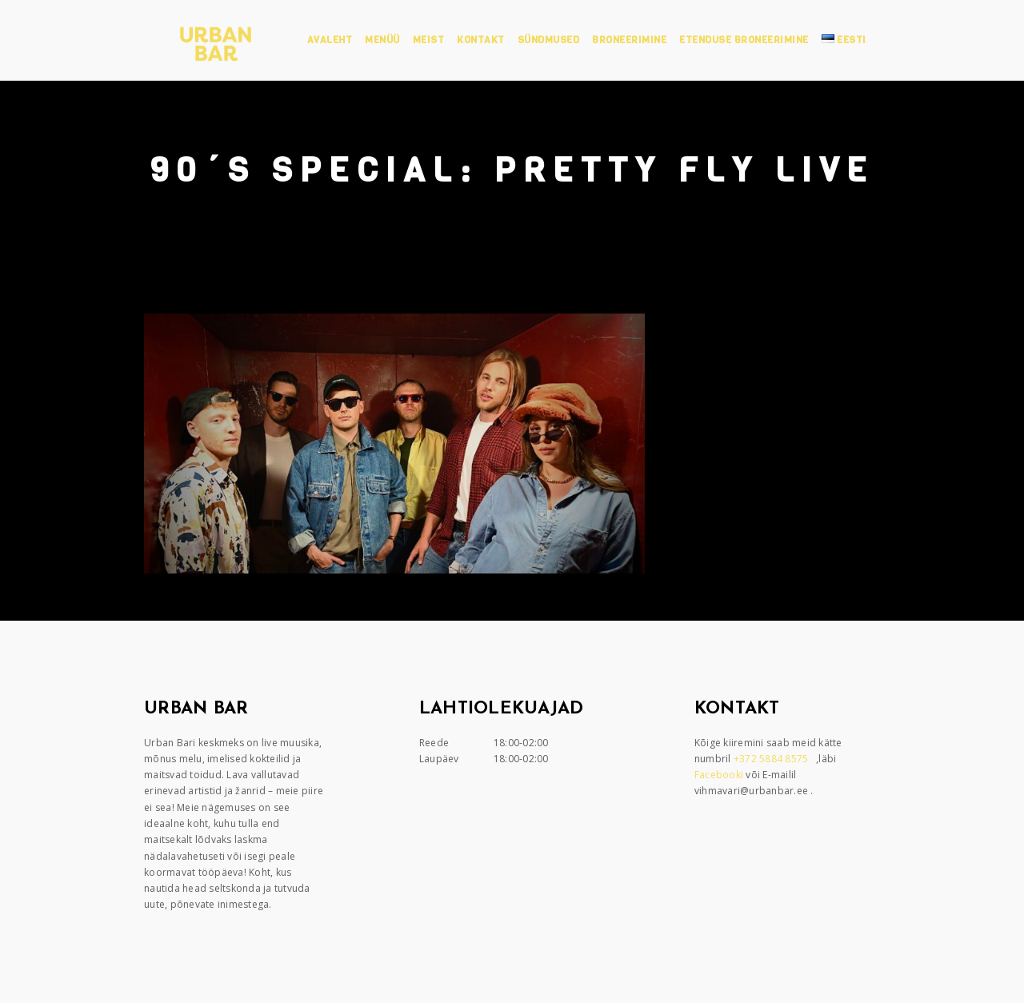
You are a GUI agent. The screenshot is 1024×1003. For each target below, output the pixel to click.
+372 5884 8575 (772, 758)
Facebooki (720, 774)
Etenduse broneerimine (744, 40)
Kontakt (481, 40)
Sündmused (549, 40)
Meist (429, 40)
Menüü (382, 40)
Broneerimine (629, 40)
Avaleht (330, 40)
